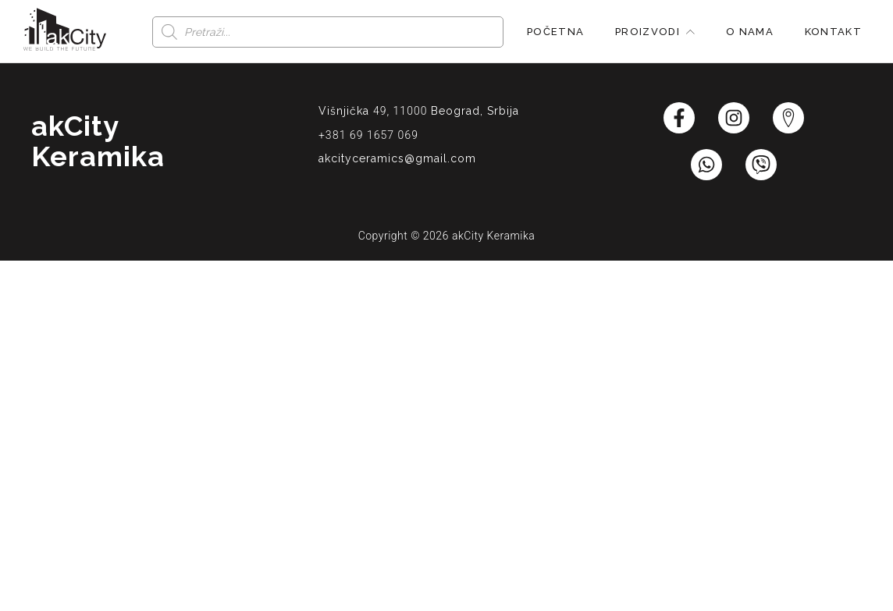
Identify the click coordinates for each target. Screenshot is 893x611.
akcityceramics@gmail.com (397, 158)
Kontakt (833, 31)
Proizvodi (655, 31)
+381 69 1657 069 (368, 135)
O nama (750, 31)
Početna (555, 31)
